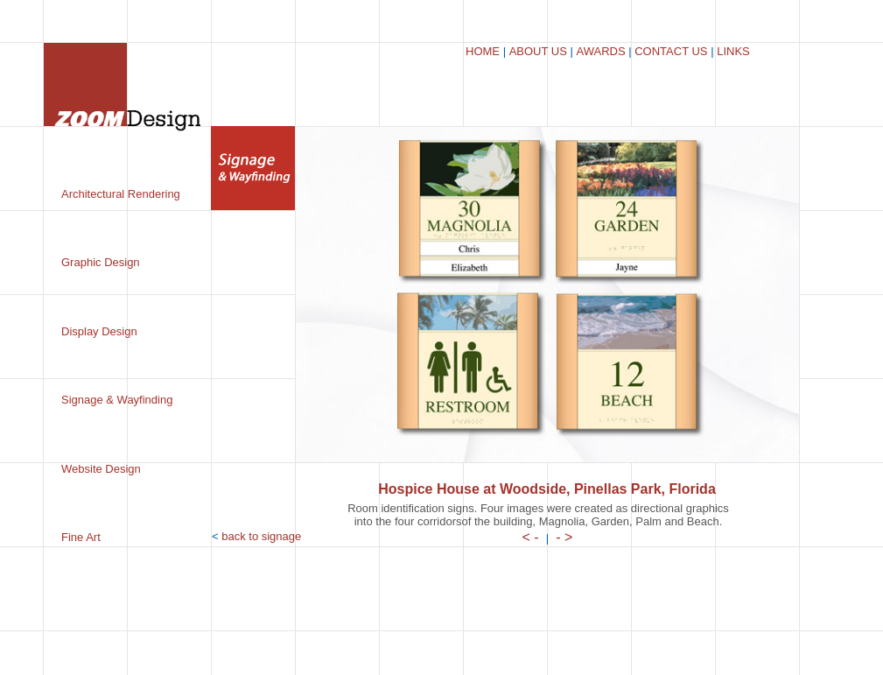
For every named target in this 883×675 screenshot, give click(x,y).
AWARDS (600, 51)
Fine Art (81, 537)
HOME (483, 51)
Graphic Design (100, 262)
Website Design (101, 468)
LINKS (733, 51)
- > (564, 537)
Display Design (99, 331)
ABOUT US (538, 51)
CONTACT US (670, 51)
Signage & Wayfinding (116, 399)
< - (530, 537)
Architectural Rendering (120, 193)
